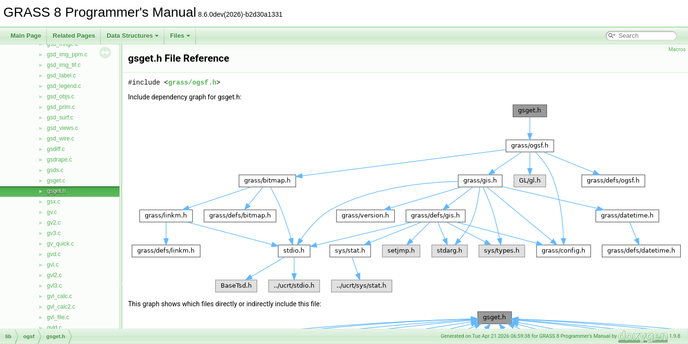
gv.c (52, 212)
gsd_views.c (62, 128)
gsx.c (53, 201)
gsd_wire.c (60, 138)
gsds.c (55, 170)
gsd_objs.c (60, 96)
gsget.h (56, 191)
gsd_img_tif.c (64, 65)
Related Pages (74, 35)
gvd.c (54, 254)
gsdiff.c (56, 149)
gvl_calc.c (59, 296)
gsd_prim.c (61, 107)
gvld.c (54, 327)
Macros (677, 49)
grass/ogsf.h (192, 82)
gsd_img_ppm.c (67, 54)
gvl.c (53, 264)
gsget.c (56, 180)
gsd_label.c (61, 75)
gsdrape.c (59, 159)
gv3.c (54, 233)
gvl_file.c (58, 317)
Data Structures (133, 35)
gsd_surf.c (60, 117)
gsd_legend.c (64, 86)
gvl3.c (54, 285)
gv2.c (54, 222)
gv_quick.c (60, 243)
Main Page (26, 35)
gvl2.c (54, 275)
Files (180, 35)
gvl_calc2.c (61, 306)
